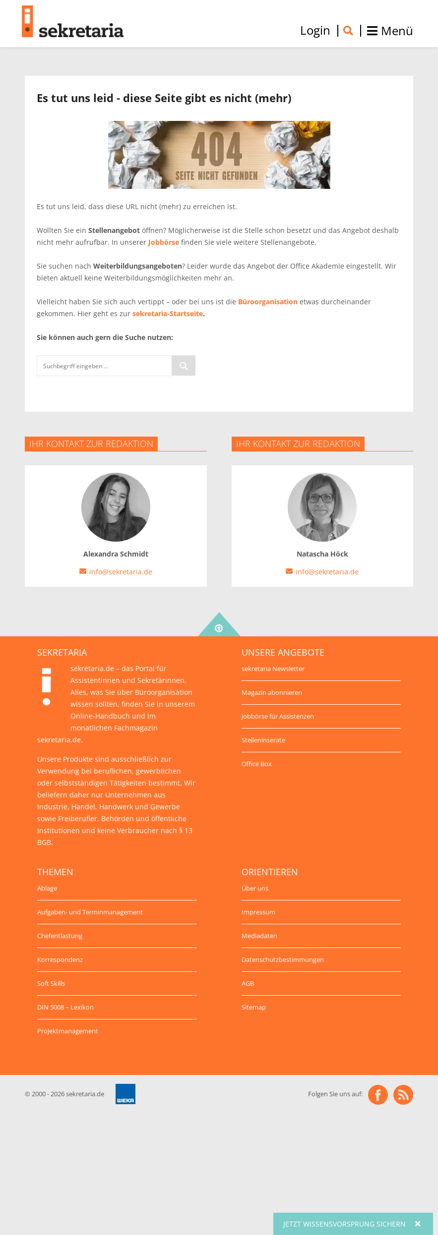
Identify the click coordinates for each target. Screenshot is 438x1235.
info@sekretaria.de (120, 571)
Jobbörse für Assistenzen (278, 716)
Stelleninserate (263, 739)
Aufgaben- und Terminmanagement (90, 911)
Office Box (257, 763)
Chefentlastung (59, 935)
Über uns (255, 888)
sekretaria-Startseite (167, 313)
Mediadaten (259, 935)
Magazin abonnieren (272, 692)
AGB (248, 983)
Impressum (258, 911)
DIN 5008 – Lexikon (65, 1007)
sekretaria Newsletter (273, 668)
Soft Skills (51, 983)
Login (315, 30)
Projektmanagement (67, 1030)
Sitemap (254, 1007)
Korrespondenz (60, 959)
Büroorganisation (268, 301)
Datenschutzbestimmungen (283, 959)
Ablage (47, 888)
